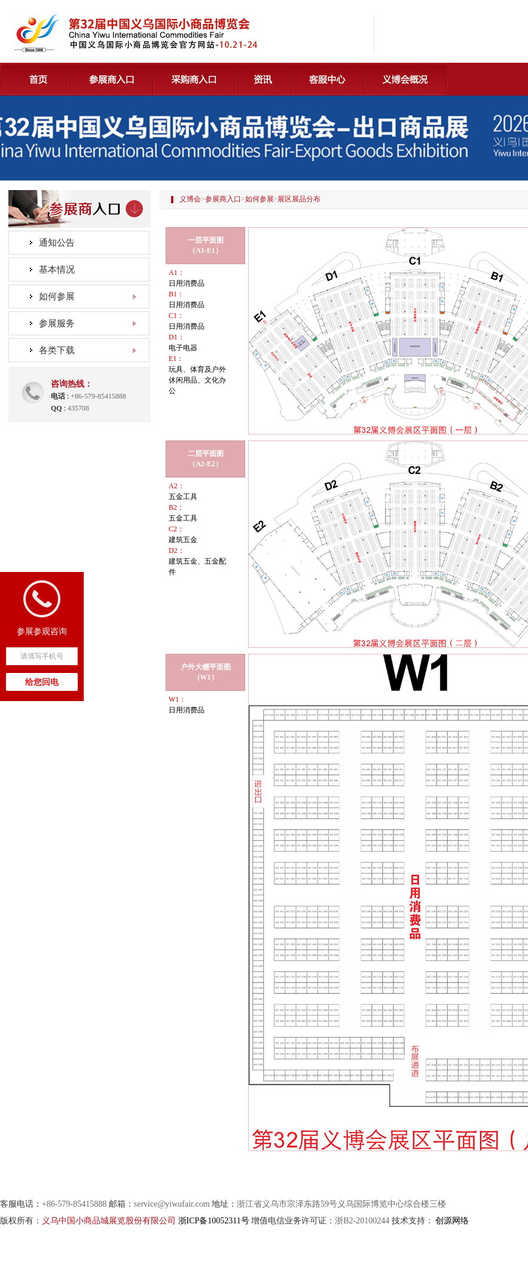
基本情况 (57, 269)
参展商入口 (223, 199)
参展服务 (57, 323)
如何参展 (259, 199)
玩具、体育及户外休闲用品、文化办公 (197, 380)
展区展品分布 (299, 199)
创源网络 (452, 1220)
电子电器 (183, 348)
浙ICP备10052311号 (213, 1220)
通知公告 (57, 242)
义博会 (190, 199)
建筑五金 (183, 539)
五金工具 (183, 496)
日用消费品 (187, 283)
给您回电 (42, 682)
